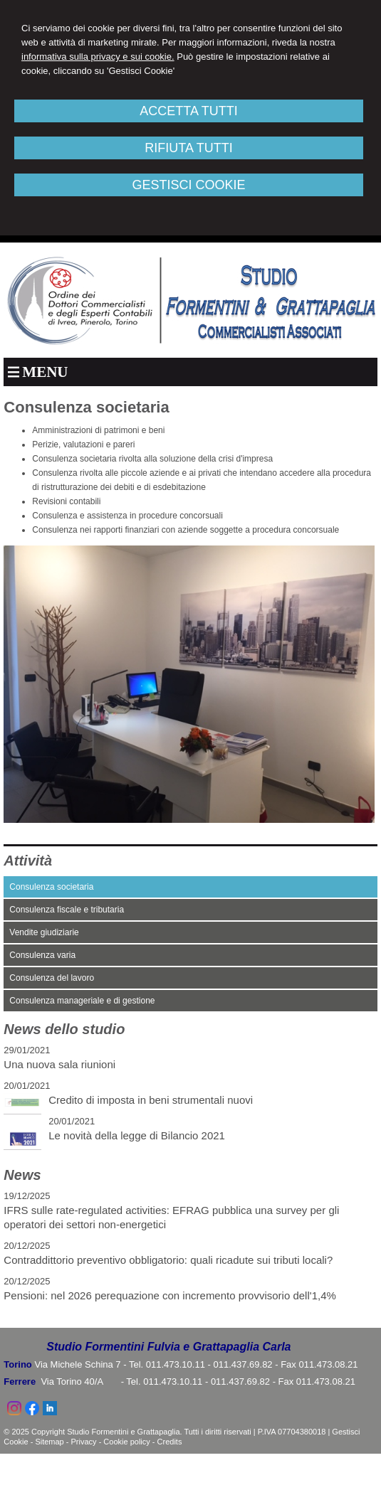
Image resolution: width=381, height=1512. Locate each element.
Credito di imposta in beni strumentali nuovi (150, 1100)
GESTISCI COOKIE (188, 185)
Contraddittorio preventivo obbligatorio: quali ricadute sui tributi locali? (168, 1260)
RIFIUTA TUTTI (188, 148)
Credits (169, 1441)
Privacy (84, 1441)
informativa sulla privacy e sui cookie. (97, 56)
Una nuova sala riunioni (59, 1064)
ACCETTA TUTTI (188, 111)
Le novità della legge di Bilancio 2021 (136, 1135)
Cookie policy (126, 1441)
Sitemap (49, 1441)
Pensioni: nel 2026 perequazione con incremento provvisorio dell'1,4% (170, 1295)
